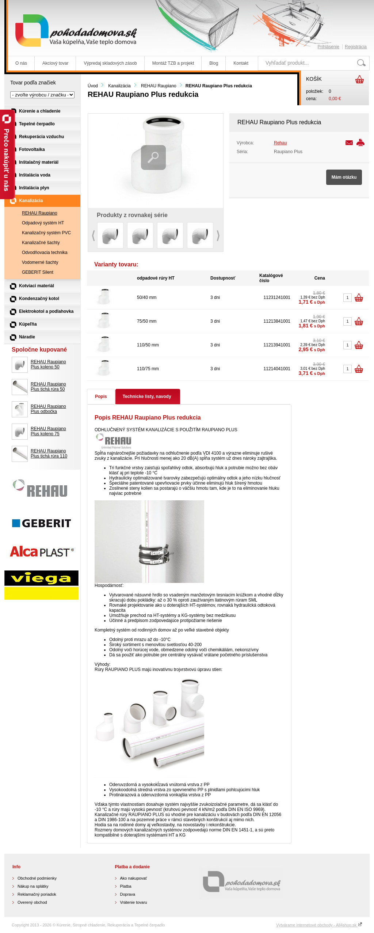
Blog (213, 63)
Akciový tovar (55, 63)
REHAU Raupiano (158, 85)
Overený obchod (32, 902)
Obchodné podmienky (37, 878)
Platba (125, 886)
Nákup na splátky (33, 886)
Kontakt (240, 63)
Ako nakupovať (133, 878)
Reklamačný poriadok (37, 894)
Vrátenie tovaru (133, 902)
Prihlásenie (328, 46)
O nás (21, 63)
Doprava (128, 894)
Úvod (93, 85)
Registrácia (356, 46)
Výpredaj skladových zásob (110, 63)
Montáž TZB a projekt (173, 63)
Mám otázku (344, 177)
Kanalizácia (119, 85)
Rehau (280, 142)
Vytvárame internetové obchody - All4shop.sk (319, 925)
